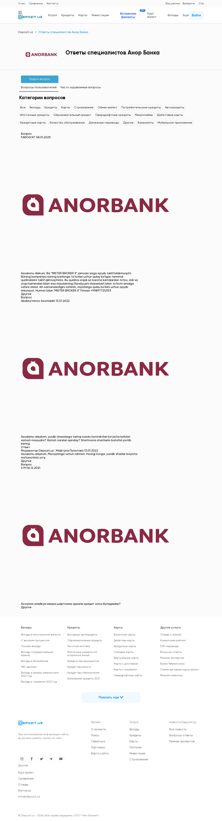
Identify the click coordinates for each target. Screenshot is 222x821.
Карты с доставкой (126, 663)
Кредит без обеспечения (83, 672)
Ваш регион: (173, 3)
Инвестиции (100, 15)
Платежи (136, 747)
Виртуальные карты (126, 658)
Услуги (52, 15)
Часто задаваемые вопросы (80, 87)
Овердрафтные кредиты (113, 115)
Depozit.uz (25, 32)
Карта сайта (100, 753)
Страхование (84, 107)
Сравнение (36, 3)
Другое (128, 122)
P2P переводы (169, 646)
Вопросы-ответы (171, 652)
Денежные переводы (104, 122)
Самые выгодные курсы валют (179, 669)
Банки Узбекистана (172, 663)
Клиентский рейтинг (173, 640)
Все (23, 107)
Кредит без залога (79, 667)
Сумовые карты (123, 652)
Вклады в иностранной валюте (41, 634)
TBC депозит (29, 667)
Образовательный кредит (72, 115)
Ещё (186, 15)
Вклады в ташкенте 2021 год (39, 682)
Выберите (189, 3)
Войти (196, 15)
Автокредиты (174, 107)
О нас (21, 3)
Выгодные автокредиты (82, 634)
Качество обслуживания (67, 122)
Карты (82, 15)
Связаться (98, 741)
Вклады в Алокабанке (34, 661)
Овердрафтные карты (128, 675)
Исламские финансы (131, 15)
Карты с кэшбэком (125, 669)
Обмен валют (107, 107)
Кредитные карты (33, 122)
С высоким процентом (35, 640)
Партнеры (98, 747)
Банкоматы (145, 122)
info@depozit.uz (29, 796)
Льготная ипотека (78, 646)
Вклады (173, 15)
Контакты (52, 3)
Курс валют (151, 15)
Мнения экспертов (172, 658)
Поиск (95, 735)
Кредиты (67, 15)
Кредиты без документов (83, 661)
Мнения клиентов (171, 675)
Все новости (177, 729)
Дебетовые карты (170, 115)
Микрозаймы (144, 115)
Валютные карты (124, 634)
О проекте (98, 729)
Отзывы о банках (170, 634)
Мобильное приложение (175, 122)
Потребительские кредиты (141, 107)
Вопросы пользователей (39, 87)
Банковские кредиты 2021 (83, 678)
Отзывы (23, 784)
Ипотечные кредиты (34, 115)
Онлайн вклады (31, 646)
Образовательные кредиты (84, 640)
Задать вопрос (39, 79)
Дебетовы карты (124, 640)
